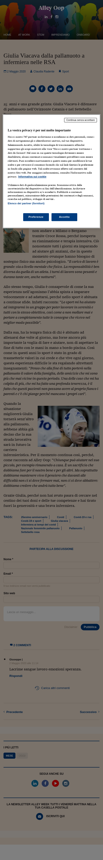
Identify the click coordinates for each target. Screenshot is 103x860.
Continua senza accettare (80, 120)
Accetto (64, 217)
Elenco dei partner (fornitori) (26, 203)
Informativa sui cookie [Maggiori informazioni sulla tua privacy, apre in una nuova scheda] (32, 176)
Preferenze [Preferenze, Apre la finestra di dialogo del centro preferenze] (36, 217)
